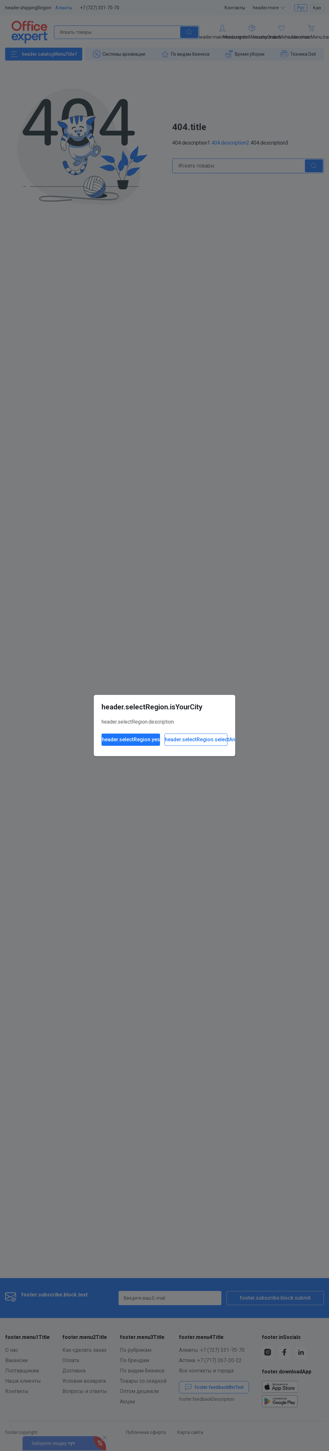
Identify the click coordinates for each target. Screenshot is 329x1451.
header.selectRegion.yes (131, 739)
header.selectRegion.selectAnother (196, 739)
